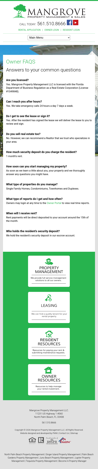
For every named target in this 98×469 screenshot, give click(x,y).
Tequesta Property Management (41, 461)
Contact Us (64, 433)
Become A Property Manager (72, 461)
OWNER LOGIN (51, 30)
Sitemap (74, 433)
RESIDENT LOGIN (71, 30)
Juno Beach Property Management (56, 457)
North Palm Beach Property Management (24, 454)
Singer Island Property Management (63, 454)
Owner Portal (54, 203)
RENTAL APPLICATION (29, 30)
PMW (55, 433)
